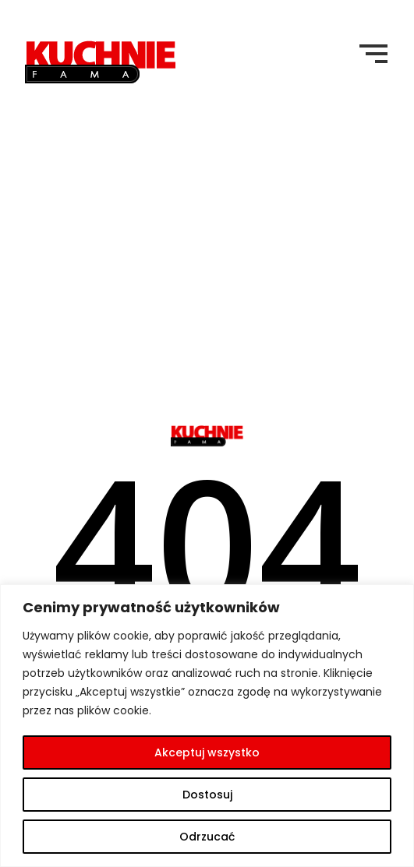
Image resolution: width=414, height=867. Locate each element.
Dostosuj (207, 794)
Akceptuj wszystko (207, 752)
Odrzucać (207, 836)
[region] (207, 725)
